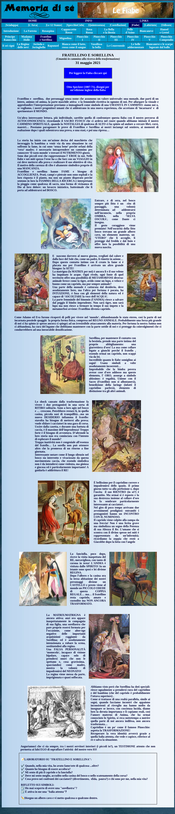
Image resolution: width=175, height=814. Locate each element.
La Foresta (30, 30)
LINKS (144, 20)
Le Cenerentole (116, 45)
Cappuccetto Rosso (68, 31)
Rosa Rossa (89, 31)
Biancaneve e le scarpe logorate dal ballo (159, 46)
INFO (88, 20)
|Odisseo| (166, 25)
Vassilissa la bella (96, 46)
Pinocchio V (149, 38)
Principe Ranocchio (10, 38)
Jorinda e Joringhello (38, 46)
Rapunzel (53, 45)
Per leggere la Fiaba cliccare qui (88, 73)
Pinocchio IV (133, 38)
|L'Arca (32, 25)
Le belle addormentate (135, 46)
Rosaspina (48, 30)
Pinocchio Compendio (166, 38)
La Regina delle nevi (23, 46)
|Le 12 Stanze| (54, 25)
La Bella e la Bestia (109, 31)
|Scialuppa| (11, 25)
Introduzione (11, 30)
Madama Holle (26, 38)
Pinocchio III (116, 38)
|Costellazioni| (118, 25)
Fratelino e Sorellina (46, 38)
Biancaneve (146, 30)
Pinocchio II (99, 38)
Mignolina (65, 38)
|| (75, 25)
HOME (32, 20)
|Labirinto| (150, 25)
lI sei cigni (8, 45)
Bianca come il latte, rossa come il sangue (74, 46)
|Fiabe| (135, 25)
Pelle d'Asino (129, 31)
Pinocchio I (82, 38)
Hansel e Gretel (164, 31)
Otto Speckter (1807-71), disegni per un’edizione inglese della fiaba (88, 88)
